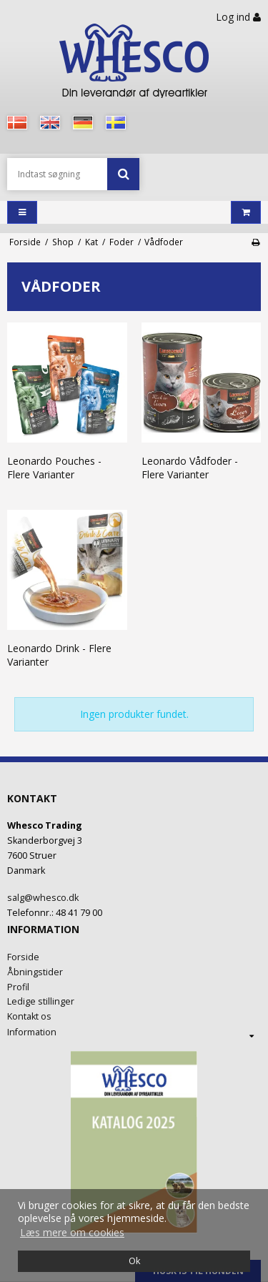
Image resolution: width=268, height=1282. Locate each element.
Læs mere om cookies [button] (72, 1232)
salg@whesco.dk (43, 898)
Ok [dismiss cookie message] (134, 1261)
